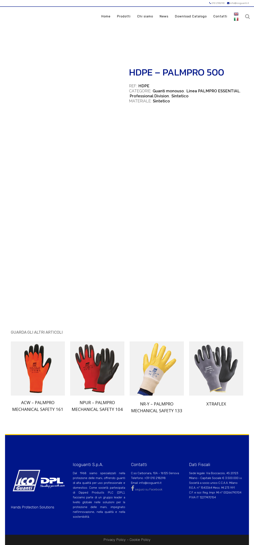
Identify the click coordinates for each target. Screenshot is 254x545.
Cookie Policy (140, 540)
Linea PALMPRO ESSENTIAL (213, 91)
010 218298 (217, 3)
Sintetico (180, 96)
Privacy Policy (114, 540)
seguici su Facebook (146, 489)
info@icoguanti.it (238, 3)
